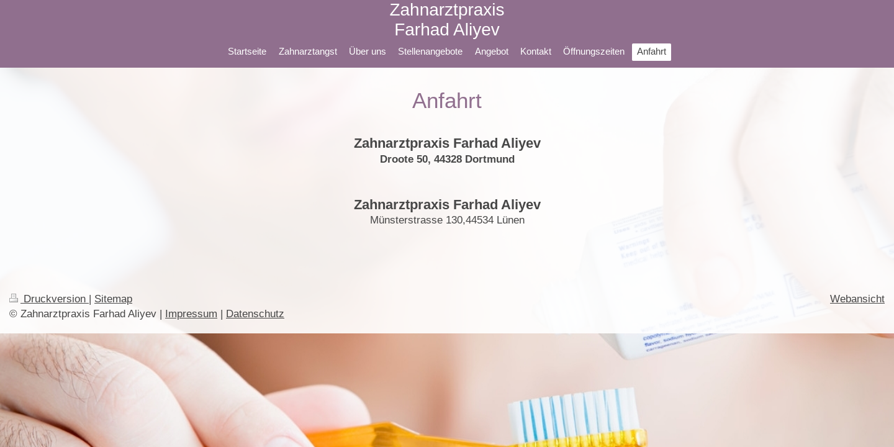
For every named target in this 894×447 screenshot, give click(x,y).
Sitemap (113, 299)
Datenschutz (255, 314)
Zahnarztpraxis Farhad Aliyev (446, 19)
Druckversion (49, 299)
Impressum (191, 314)
